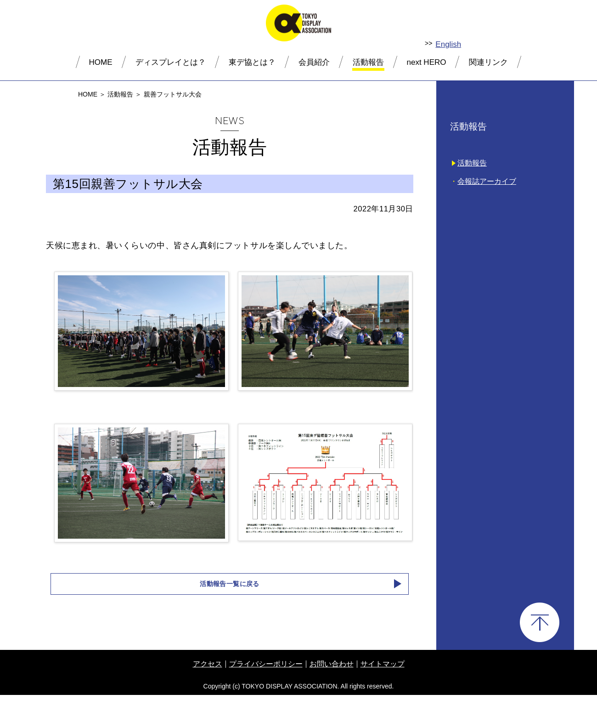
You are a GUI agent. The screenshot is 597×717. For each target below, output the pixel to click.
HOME (101, 62)
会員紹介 (314, 62)
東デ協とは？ (252, 62)
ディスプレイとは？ (170, 62)
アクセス (207, 686)
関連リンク (488, 62)
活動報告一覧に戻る (229, 604)
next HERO (426, 62)
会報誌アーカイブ (486, 181)
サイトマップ (382, 686)
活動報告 (368, 62)
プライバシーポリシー (266, 686)
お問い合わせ (332, 686)
